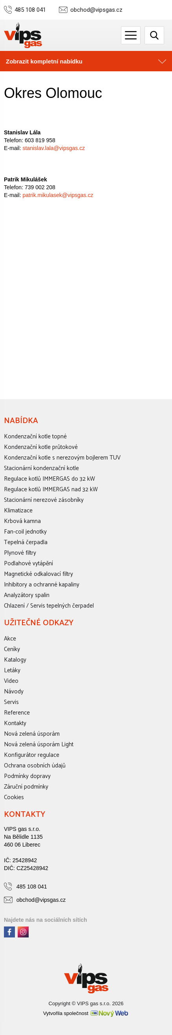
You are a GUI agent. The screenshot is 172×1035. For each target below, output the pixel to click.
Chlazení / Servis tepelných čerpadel (49, 606)
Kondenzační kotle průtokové (41, 447)
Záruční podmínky (26, 787)
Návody (14, 692)
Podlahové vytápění (28, 563)
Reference (17, 713)
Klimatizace (18, 511)
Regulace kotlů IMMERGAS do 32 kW (49, 479)
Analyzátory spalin (26, 595)
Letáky (12, 670)
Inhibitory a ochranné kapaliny (41, 585)
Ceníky (12, 649)
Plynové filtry (20, 553)
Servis (11, 702)
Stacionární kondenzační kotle (41, 468)
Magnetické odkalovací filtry (38, 574)
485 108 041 (30, 10)
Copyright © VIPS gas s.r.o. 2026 (86, 1003)
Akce (10, 639)
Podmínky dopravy (27, 776)
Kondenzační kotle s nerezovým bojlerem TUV (62, 458)
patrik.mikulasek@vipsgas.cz (57, 195)
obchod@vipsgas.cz (96, 10)
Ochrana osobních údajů (35, 766)
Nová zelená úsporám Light (38, 744)
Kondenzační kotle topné (35, 437)
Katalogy (15, 660)
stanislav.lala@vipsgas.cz (53, 148)
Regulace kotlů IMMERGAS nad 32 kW (51, 489)
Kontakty (15, 723)
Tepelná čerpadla (26, 542)
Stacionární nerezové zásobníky (44, 500)
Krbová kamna (22, 521)
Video (11, 681)
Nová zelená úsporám (32, 734)
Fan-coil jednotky (25, 532)
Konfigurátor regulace (31, 755)
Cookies (14, 797)
